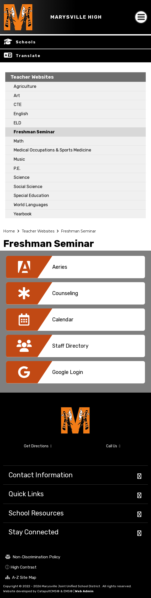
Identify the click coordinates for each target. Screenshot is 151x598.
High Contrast (24, 567)
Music (19, 159)
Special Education (31, 195)
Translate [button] (28, 55)
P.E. (17, 168)
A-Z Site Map (20, 578)
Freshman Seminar (34, 131)
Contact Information (40, 475)
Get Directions (27, 448)
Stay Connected (33, 532)
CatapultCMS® (48, 591)
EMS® (68, 591)
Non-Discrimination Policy (32, 557)
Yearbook (23, 213)
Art (17, 95)
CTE (18, 104)
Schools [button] (26, 42)
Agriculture (25, 86)
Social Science (28, 186)
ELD (17, 122)
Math (19, 141)
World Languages (31, 204)
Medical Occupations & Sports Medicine (52, 150)
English (21, 113)
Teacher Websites (32, 77)
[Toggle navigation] (141, 12)
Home (9, 231)
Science (21, 177)
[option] (75, 269)
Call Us (100, 447)
